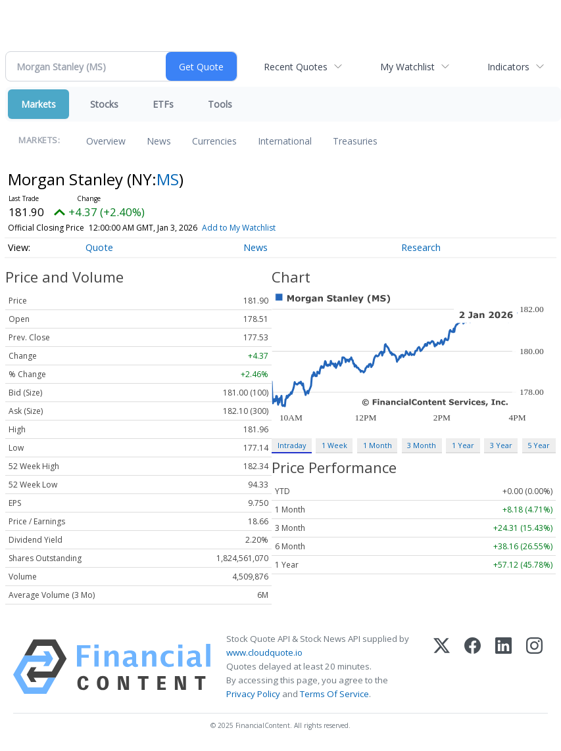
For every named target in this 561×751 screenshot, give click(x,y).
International (285, 141)
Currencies (214, 141)
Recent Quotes (296, 66)
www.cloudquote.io (264, 652)
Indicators (508, 66)
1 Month (377, 445)
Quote (99, 247)
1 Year (463, 445)
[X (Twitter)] (441, 667)
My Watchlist (407, 66)
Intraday (292, 445)
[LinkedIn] (503, 667)
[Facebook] (472, 667)
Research (421, 247)
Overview (106, 141)
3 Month (421, 445)
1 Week (334, 445)
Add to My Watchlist (239, 227)
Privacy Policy (253, 694)
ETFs (163, 104)
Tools (220, 104)
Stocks (104, 104)
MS (168, 179)
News (159, 141)
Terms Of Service (334, 694)
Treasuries (355, 141)
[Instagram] (534, 667)
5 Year (538, 445)
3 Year (501, 445)
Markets (38, 104)
